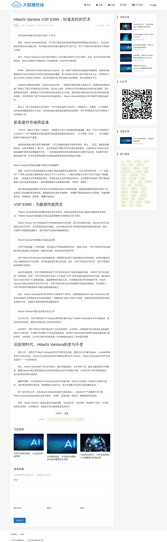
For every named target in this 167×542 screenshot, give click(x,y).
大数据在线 (20, 540)
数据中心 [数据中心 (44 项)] (134, 188)
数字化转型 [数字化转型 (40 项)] (139, 185)
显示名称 (18, 508)
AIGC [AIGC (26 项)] (128, 161)
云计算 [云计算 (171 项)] (145, 168)
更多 (66, 413)
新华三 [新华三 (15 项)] (143, 192)
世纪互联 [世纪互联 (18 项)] (140, 165)
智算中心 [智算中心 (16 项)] (124, 195)
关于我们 (137, 5)
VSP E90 (68, 419)
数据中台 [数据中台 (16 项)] (124, 188)
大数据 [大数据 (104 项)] (142, 178)
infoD (22, 534)
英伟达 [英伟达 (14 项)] (139, 202)
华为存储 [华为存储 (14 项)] (133, 178)
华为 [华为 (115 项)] (143, 175)
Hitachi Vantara (55, 419)
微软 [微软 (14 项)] (129, 185)
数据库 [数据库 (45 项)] (143, 188)
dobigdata (30, 25)
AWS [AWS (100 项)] (146, 161)
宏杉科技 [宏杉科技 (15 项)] (148, 182)
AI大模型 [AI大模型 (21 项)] (137, 161)
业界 (99, 5)
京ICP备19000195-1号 (35, 540)
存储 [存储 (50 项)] (139, 182)
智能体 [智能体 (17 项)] (133, 195)
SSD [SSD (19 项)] (131, 165)
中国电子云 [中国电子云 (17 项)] (125, 168)
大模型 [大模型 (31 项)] (123, 182)
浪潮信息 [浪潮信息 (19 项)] (143, 195)
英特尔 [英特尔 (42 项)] (147, 202)
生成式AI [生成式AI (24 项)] (141, 199)
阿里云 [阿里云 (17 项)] (139, 205)
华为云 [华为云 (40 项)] (123, 178)
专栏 (16, 25)
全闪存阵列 (79, 419)
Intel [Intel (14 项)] (123, 165)
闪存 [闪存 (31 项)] (131, 205)
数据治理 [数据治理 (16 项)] (124, 192)
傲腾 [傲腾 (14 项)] (146, 172)
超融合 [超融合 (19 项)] (123, 205)
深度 (111, 5)
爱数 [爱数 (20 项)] (133, 199)
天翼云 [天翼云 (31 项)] (132, 182)
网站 (82, 508)
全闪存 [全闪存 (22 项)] (123, 175)
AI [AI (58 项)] (122, 161)
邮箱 (49, 508)
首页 (87, 5)
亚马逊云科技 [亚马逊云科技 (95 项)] (126, 172)
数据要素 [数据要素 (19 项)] (134, 192)
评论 (108, 25)
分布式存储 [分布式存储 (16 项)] (134, 175)
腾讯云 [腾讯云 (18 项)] (123, 202)
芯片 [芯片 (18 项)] (131, 202)
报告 (123, 5)
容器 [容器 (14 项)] (123, 185)
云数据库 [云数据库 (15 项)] (136, 168)
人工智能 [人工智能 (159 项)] (138, 172)
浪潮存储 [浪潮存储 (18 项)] (124, 199)
